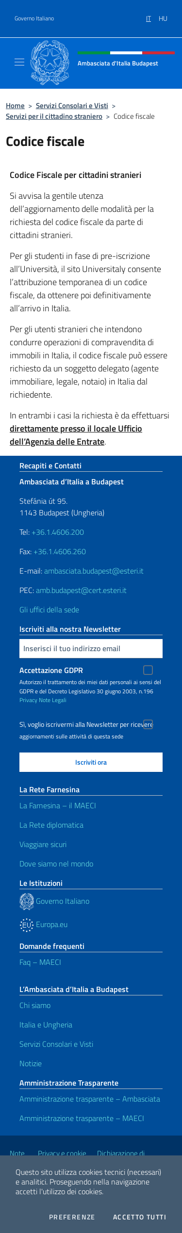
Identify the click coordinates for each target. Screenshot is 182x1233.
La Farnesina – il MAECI (57, 805)
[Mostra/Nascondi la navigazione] (19, 62)
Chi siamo (34, 1005)
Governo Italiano (34, 18)
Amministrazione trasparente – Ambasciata (89, 1099)
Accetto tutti (139, 1217)
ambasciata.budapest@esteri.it (94, 570)
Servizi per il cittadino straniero (54, 116)
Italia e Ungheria (45, 1024)
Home (15, 105)
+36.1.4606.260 (59, 551)
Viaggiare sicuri (42, 844)
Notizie (30, 1063)
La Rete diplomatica (51, 825)
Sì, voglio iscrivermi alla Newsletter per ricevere (86, 724)
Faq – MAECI (40, 962)
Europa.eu (43, 924)
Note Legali (52, 700)
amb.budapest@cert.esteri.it (81, 590)
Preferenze (72, 1217)
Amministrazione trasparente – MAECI (81, 1118)
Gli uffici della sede (49, 609)
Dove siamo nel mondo (56, 863)
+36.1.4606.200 (58, 532)
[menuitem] (152, 15)
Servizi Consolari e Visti (72, 105)
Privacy (28, 700)
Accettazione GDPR (51, 670)
